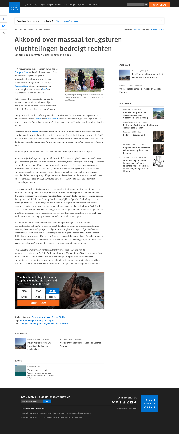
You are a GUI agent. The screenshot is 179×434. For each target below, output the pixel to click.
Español (89, 4)
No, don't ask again (70, 21)
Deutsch (58, 4)
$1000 (38, 297)
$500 (24, 297)
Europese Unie (21, 72)
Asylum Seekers (51, 323)
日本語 (64, 4)
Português (72, 4)
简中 (31, 4)
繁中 (36, 4)
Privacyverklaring (28, 408)
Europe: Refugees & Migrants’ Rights (37, 320)
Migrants (64, 323)
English (42, 4)
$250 (52, 291)
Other (52, 297)
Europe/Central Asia (41, 317)
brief (44, 89)
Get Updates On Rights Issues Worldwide (45, 397)
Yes (58, 21)
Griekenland (52, 118)
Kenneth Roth (21, 86)
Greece (55, 317)
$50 (24, 291)
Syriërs (35, 131)
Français (50, 4)
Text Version (40, 408)
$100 (38, 291)
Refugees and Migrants (32, 323)
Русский (81, 4)
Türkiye (62, 317)
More (96, 4)
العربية (26, 4)
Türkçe (161, 29)
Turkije (37, 118)
